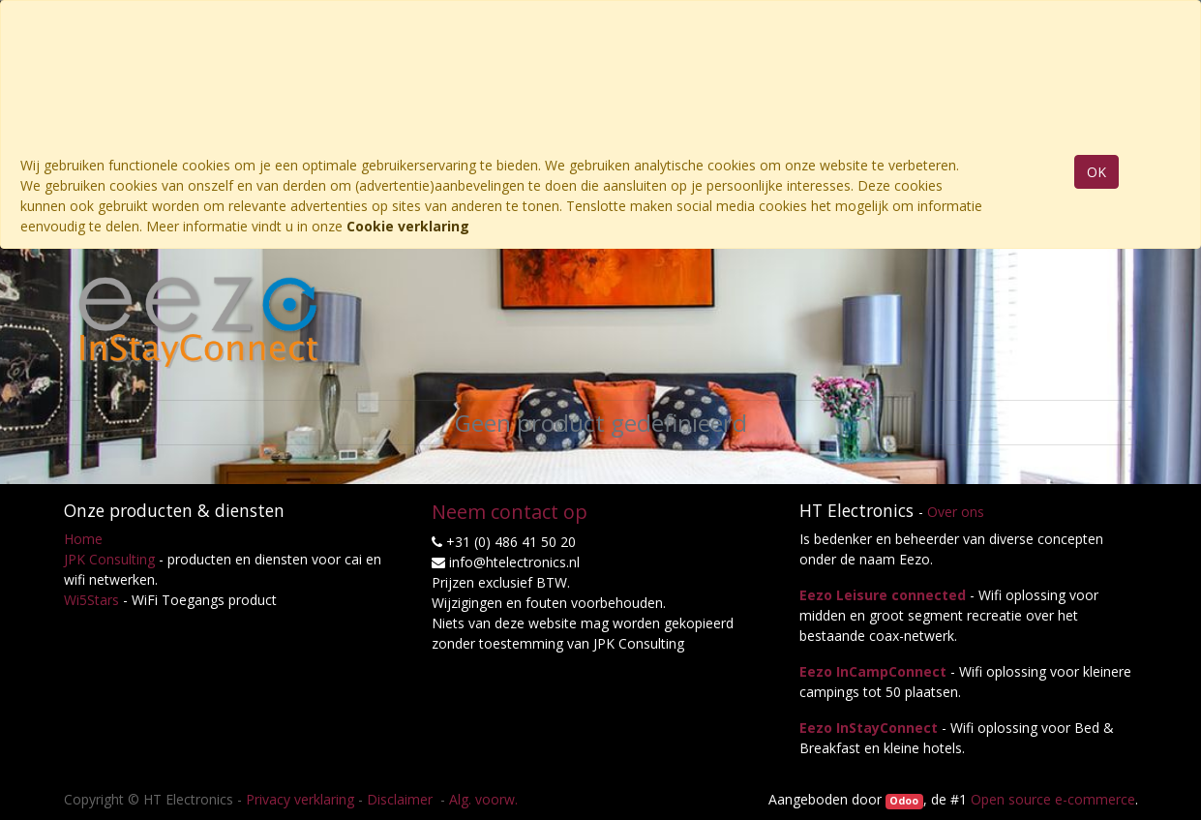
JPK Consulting (109, 559)
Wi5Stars (91, 600)
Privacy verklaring (300, 799)
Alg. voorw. (483, 799)
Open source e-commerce (1053, 799)
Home (83, 539)
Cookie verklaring (407, 226)
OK (1096, 172)
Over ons (955, 511)
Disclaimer (401, 799)
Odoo (903, 800)
